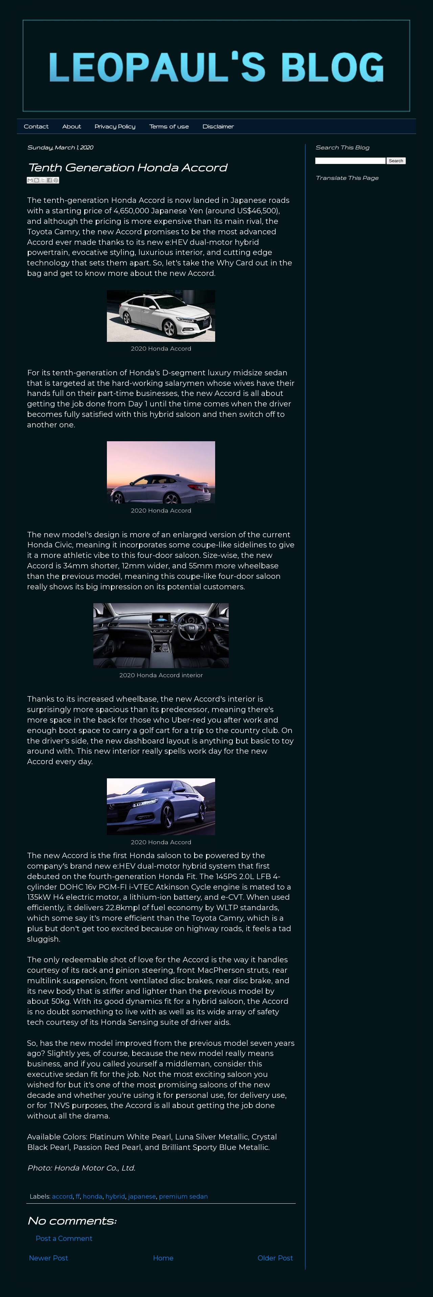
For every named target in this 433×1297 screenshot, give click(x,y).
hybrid (115, 1196)
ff (78, 1196)
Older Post (275, 1258)
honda (92, 1196)
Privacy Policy (115, 126)
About (71, 126)
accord (62, 1196)
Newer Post (48, 1258)
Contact (36, 126)
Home (163, 1258)
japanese (142, 1196)
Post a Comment (64, 1238)
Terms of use (169, 126)
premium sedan (183, 1196)
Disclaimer (218, 126)
